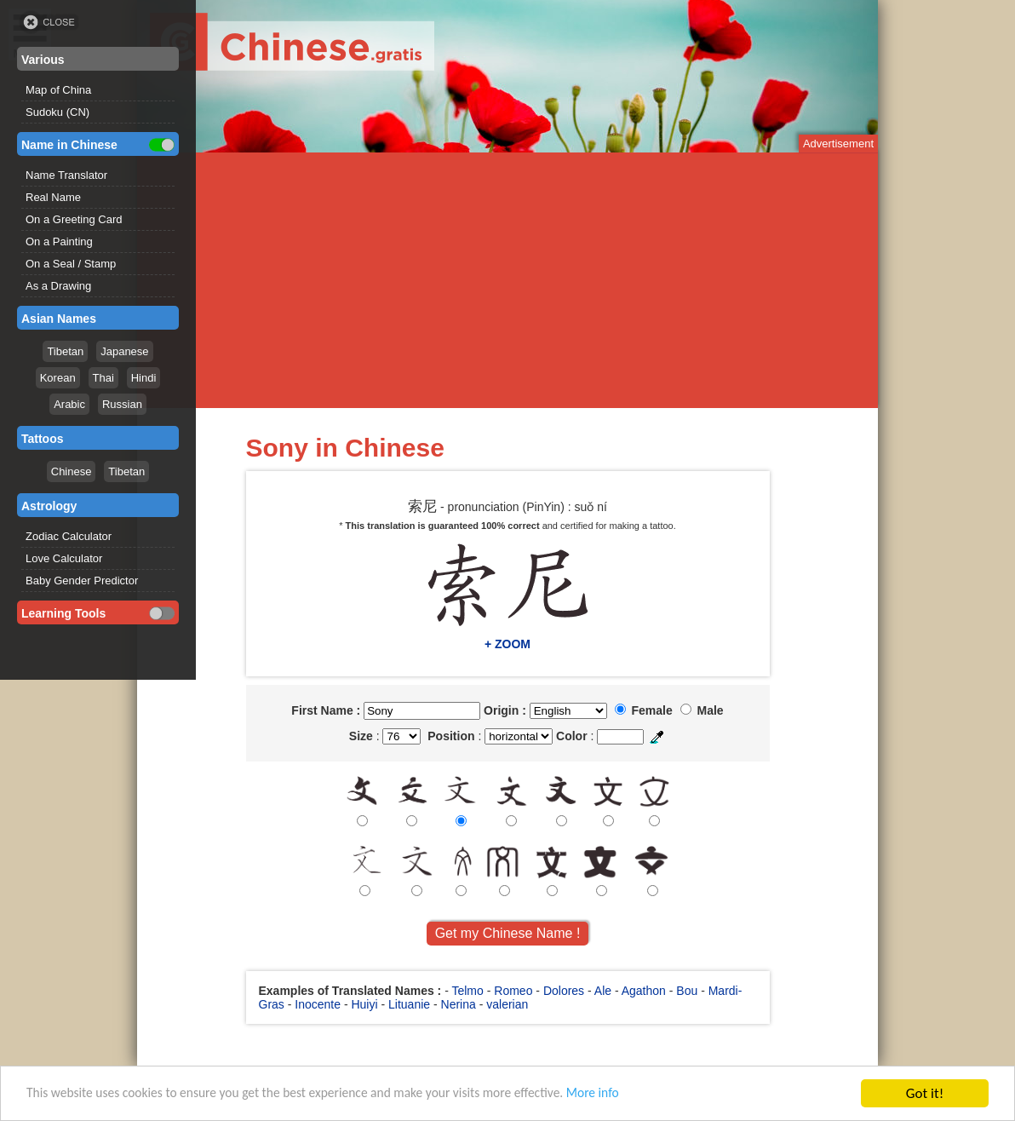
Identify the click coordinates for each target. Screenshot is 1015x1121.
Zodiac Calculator (69, 536)
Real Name (53, 197)
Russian (122, 404)
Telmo (467, 990)
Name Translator (66, 175)
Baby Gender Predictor (82, 580)
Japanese (124, 351)
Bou (686, 990)
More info (648, 1096)
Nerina (458, 1004)
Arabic (69, 404)
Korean (58, 377)
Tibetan (65, 351)
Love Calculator (64, 558)
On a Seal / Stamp (71, 263)
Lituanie (409, 1004)
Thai (103, 377)
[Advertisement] (507, 280)
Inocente (318, 1004)
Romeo (513, 990)
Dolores (563, 990)
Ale (602, 990)
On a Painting (59, 241)
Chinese (71, 471)
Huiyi (364, 1004)
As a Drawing (58, 285)
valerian (507, 1004)
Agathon (644, 990)
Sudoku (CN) (57, 112)
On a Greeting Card (74, 219)
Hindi (144, 377)
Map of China (58, 89)
